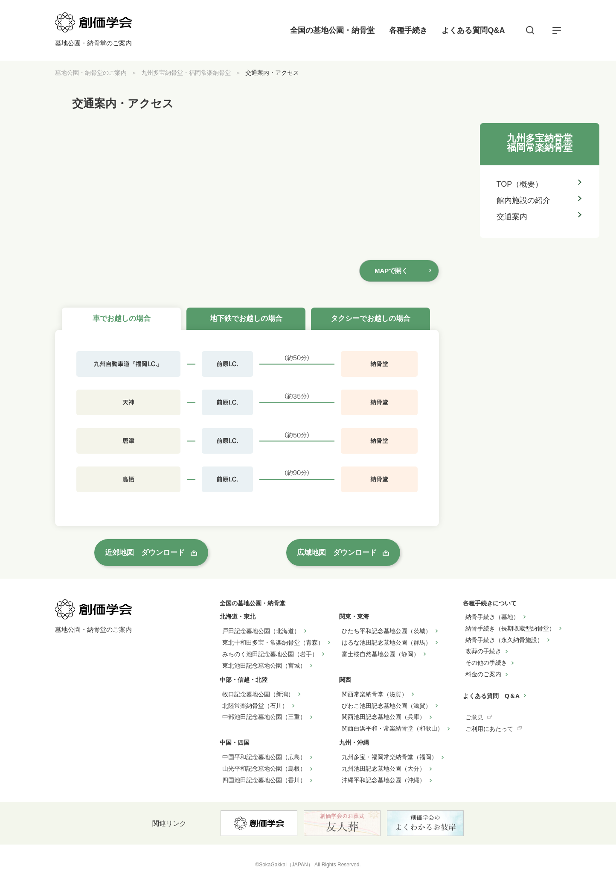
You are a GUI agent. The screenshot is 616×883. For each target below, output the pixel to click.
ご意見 (474, 717)
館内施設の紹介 (523, 200)
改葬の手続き (483, 651)
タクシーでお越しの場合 (370, 318)
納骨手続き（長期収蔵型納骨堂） (510, 628)
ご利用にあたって (489, 728)
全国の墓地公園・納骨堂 (332, 30)
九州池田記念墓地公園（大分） (383, 768)
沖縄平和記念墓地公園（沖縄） (383, 780)
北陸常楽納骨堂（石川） (255, 705)
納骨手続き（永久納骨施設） (504, 640)
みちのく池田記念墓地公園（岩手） (270, 654)
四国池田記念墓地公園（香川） (264, 780)
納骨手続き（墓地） (492, 616)
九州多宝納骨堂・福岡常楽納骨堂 (186, 72)
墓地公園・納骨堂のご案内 (91, 72)
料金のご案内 (483, 674)
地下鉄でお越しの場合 (246, 318)
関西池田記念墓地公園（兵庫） (383, 716)
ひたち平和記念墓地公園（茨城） (386, 631)
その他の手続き (486, 662)
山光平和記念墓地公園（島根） (264, 768)
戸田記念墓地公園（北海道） (261, 631)
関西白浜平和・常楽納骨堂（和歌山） (392, 728)
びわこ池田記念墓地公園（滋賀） (386, 705)
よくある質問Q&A (473, 30)
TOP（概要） (520, 184)
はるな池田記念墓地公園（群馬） (386, 642)
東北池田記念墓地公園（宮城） (264, 665)
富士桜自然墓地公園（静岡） (380, 654)
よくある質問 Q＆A (491, 695)
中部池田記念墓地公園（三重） (264, 716)
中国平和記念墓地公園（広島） (264, 757)
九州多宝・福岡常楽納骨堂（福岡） (389, 757)
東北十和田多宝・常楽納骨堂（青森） (273, 642)
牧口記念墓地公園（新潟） (258, 694)
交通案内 (512, 216)
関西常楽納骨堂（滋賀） (374, 694)
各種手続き (408, 30)
